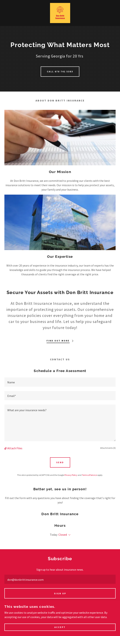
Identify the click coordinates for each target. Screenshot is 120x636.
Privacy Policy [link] (70, 475)
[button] (5, 448)
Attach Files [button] (14, 448)
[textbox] (60, 382)
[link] (60, 13)
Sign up (60, 593)
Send (60, 462)
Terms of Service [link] (89, 475)
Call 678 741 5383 (60, 71)
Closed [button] (62, 534)
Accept (60, 627)
